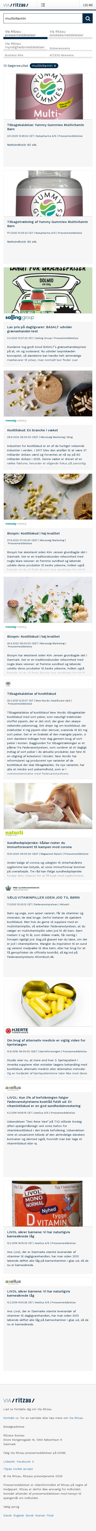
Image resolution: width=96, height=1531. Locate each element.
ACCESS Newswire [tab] (62, 55)
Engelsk (18, 1515)
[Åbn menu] (44, 5)
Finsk (50, 1515)
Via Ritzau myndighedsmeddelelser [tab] (25, 45)
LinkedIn (9, 1461)
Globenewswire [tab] (60, 48)
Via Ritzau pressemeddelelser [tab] (20, 33)
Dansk (7, 1515)
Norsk (30, 1515)
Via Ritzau (76, 1418)
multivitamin (44, 66)
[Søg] (43, 18)
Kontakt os (11, 1418)
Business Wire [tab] (14, 55)
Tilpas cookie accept (18, 1468)
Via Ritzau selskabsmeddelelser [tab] (67, 33)
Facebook (23, 1461)
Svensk (40, 1515)
